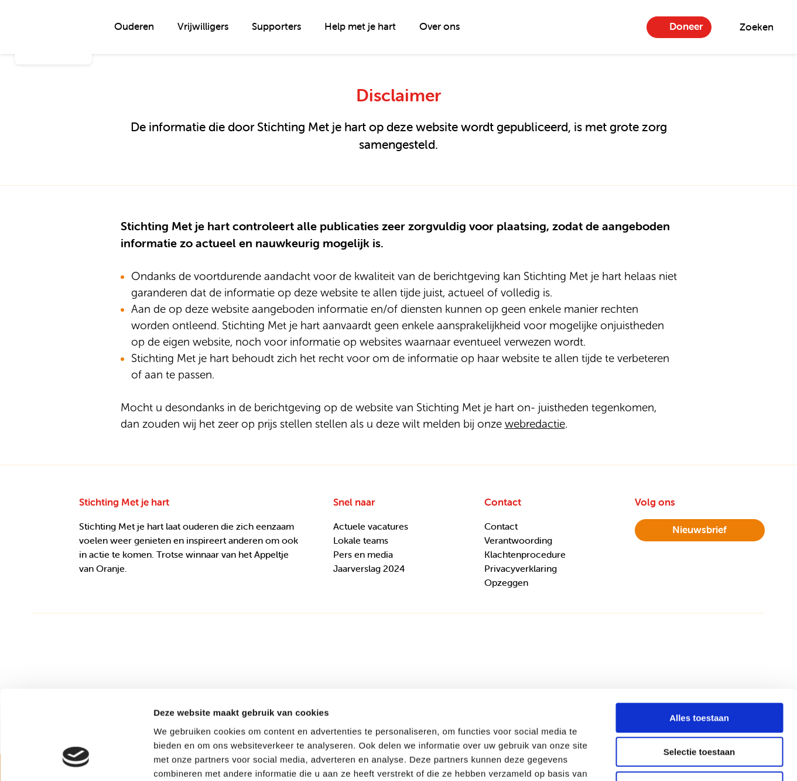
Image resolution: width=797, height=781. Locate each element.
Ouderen (134, 26)
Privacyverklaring (520, 568)
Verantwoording (518, 540)
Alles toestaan (699, 638)
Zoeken (757, 27)
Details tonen (633, 758)
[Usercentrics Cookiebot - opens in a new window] (76, 758)
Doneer (686, 26)
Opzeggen (506, 582)
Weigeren (699, 706)
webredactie (535, 424)
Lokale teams (360, 540)
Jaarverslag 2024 (369, 568)
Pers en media (363, 554)
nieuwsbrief (699, 529)
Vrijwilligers (202, 26)
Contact (501, 526)
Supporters (276, 26)
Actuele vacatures (370, 526)
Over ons (439, 26)
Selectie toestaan (699, 672)
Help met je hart (360, 26)
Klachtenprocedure (525, 554)
